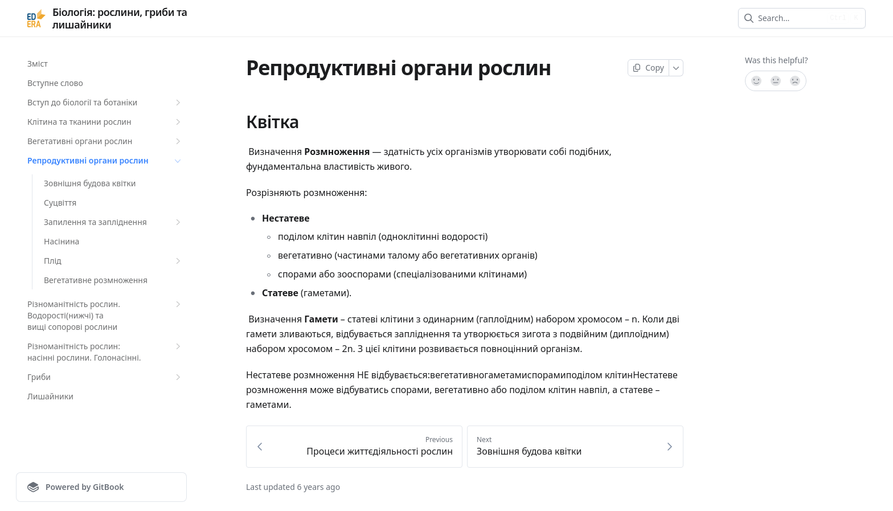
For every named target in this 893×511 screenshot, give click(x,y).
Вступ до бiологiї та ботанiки (105, 102)
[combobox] (790, 18)
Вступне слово (55, 82)
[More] (676, 67)
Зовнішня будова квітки (90, 183)
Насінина (61, 241)
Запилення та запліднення (113, 222)
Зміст (37, 63)
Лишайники (50, 396)
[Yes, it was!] (755, 81)
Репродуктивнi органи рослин (105, 160)
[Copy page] (648, 67)
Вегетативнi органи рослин (105, 141)
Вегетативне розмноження (96, 280)
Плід (113, 261)
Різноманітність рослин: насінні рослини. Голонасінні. (105, 352)
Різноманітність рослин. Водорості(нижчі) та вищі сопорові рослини (105, 315)
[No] (795, 81)
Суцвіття (60, 202)
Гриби (105, 377)
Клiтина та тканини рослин (105, 122)
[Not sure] (775, 81)
